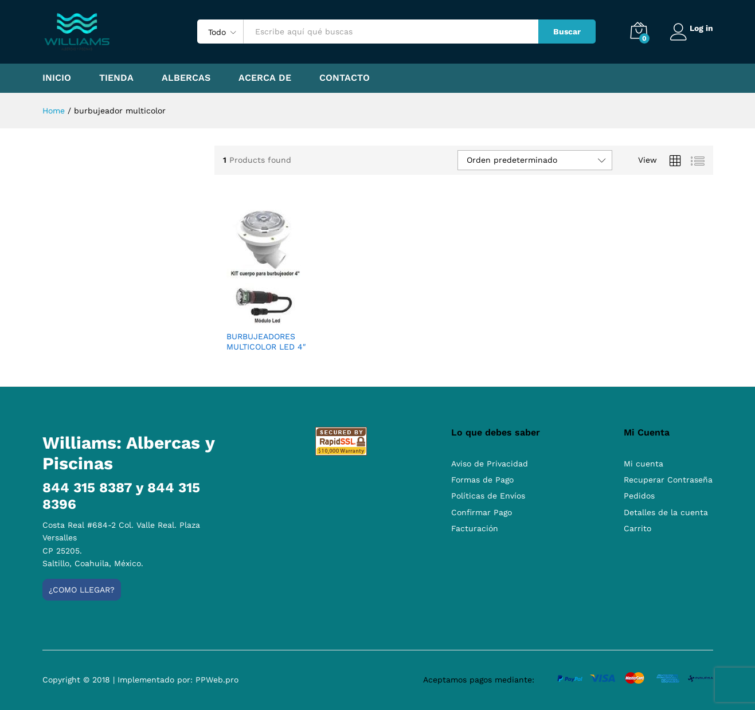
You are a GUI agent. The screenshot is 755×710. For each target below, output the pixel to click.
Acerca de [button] (264, 78)
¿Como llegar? (82, 589)
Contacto (344, 78)
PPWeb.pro (216, 679)
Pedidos (639, 495)
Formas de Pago (482, 479)
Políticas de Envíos (488, 495)
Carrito (637, 528)
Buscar (562, 31)
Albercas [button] (186, 78)
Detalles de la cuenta (666, 512)
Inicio (56, 78)
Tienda (116, 78)
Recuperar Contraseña (668, 479)
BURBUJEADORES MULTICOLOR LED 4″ (266, 341)
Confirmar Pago (481, 512)
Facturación (474, 528)
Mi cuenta (643, 463)
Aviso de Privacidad (489, 463)
